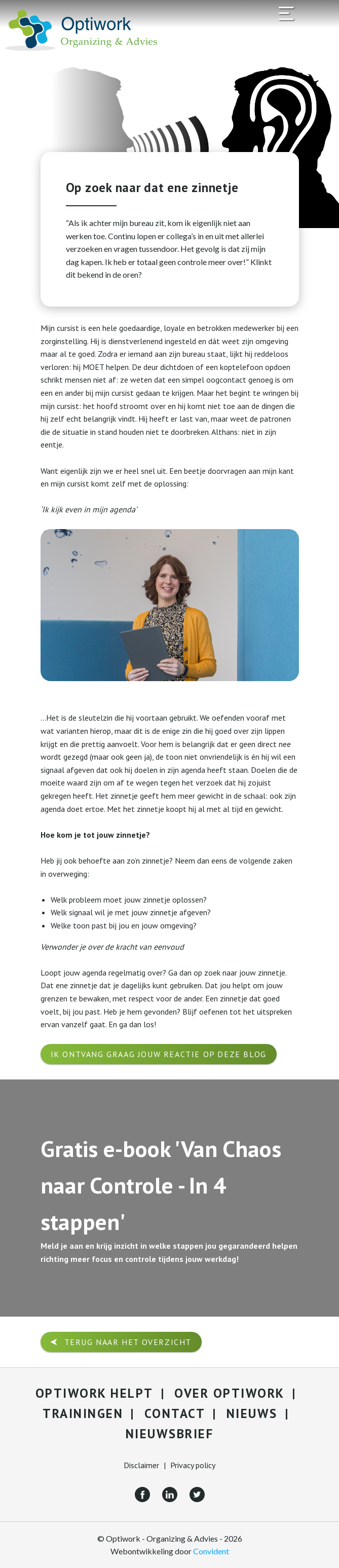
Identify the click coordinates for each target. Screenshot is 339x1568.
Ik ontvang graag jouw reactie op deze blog (159, 1054)
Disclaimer (141, 1465)
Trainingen (83, 1413)
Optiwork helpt (94, 1393)
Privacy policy (192, 1465)
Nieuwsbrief (170, 1434)
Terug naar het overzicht (128, 1342)
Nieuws (252, 1413)
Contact (175, 1413)
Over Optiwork (229, 1393)
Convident (211, 1551)
